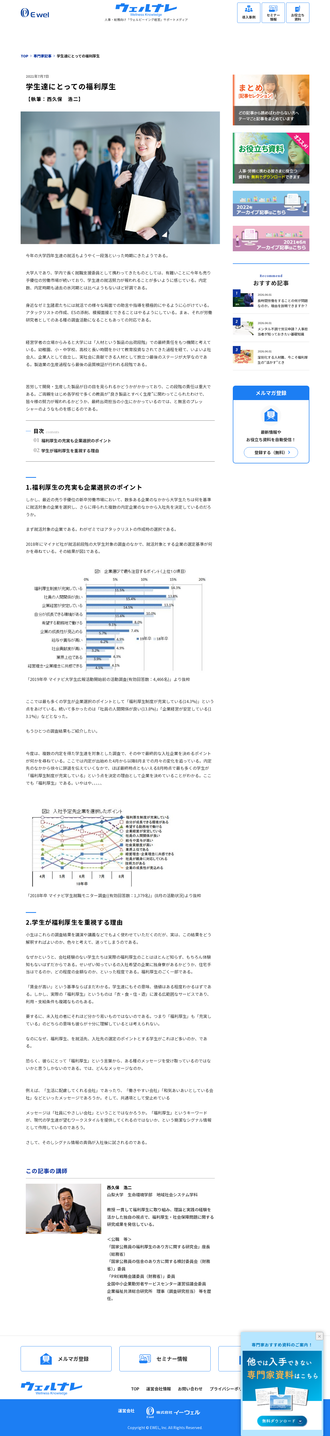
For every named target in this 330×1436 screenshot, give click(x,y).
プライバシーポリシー (230, 1389)
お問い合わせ (190, 1389)
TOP (135, 1389)
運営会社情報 (158, 1389)
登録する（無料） (270, 452)
